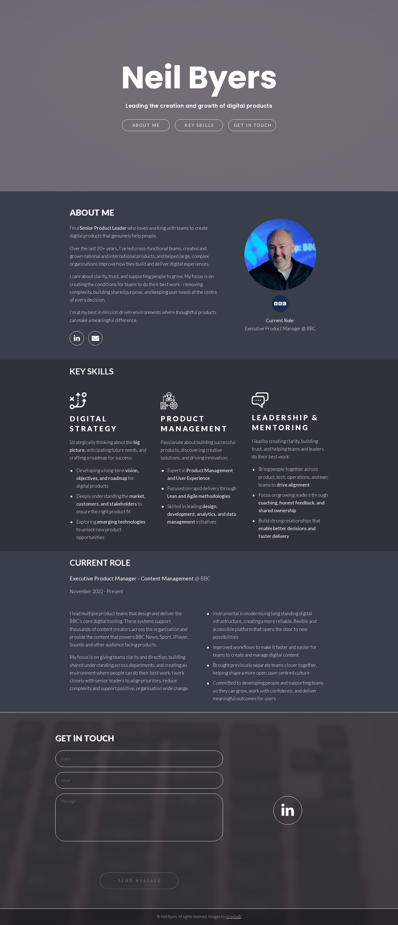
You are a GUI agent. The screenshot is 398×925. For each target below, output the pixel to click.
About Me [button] (146, 125)
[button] (77, 338)
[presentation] (97, 857)
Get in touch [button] (253, 125)
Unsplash (233, 916)
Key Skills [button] (199, 125)
